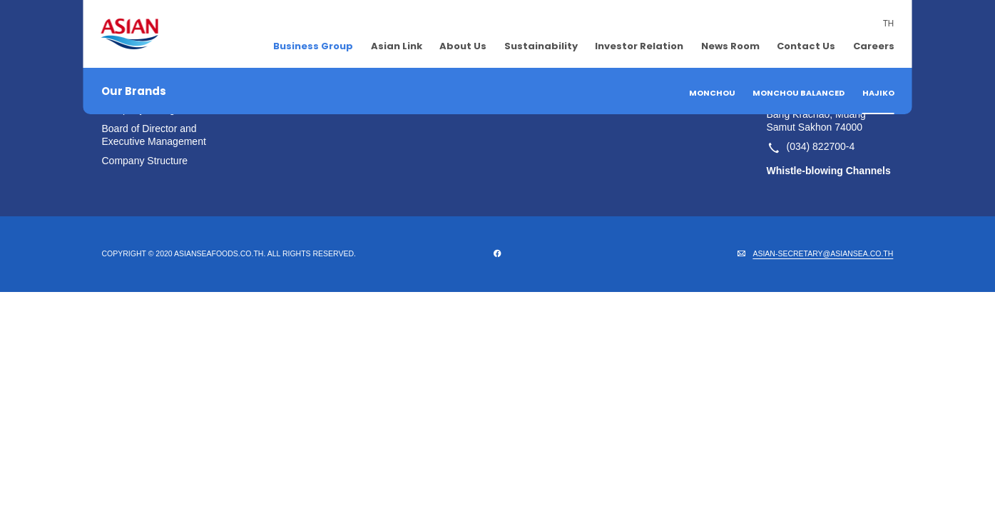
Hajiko (878, 93)
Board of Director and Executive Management (154, 135)
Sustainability (541, 46)
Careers (873, 46)
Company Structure (145, 160)
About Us (462, 46)
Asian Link (396, 46)
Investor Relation (639, 46)
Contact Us (806, 46)
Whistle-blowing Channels (829, 170)
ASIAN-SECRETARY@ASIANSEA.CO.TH (822, 253)
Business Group (313, 46)
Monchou (712, 93)
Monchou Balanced (798, 93)
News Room (730, 46)
